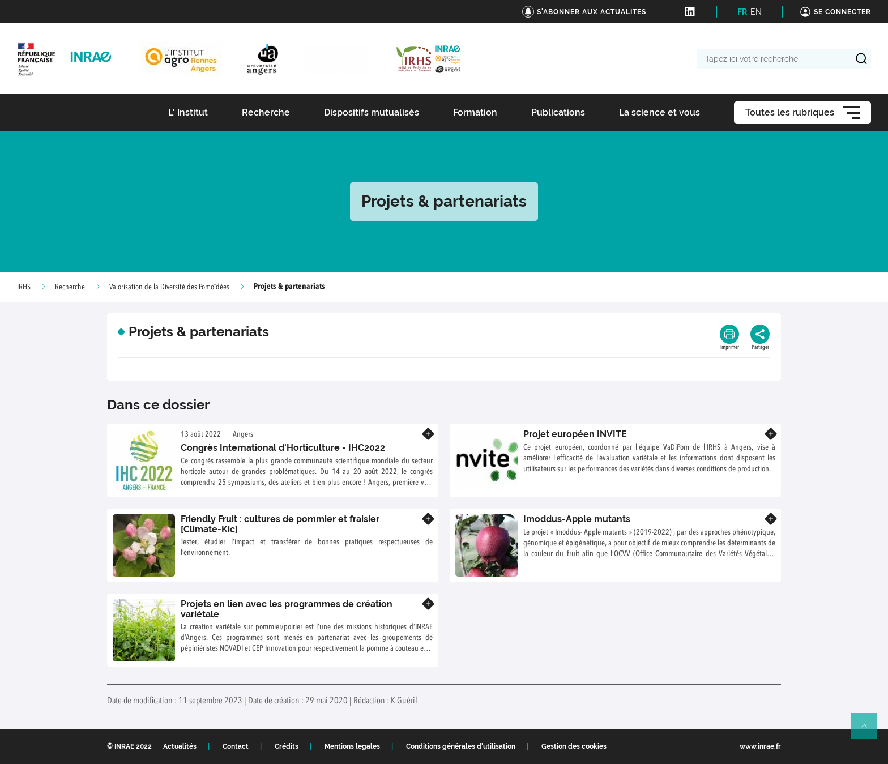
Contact (236, 746)
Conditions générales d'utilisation (460, 746)
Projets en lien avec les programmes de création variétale (286, 609)
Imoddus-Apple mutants (576, 519)
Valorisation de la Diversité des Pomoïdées (169, 287)
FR (742, 11)
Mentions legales (352, 746)
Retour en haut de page (869, 731)
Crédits (286, 746)
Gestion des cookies (574, 746)
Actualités (180, 746)
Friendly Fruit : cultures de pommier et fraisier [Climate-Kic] (280, 524)
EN (756, 11)
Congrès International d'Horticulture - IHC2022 (283, 447)
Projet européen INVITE (575, 434)
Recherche (70, 287)
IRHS (24, 287)
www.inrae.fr (760, 746)
